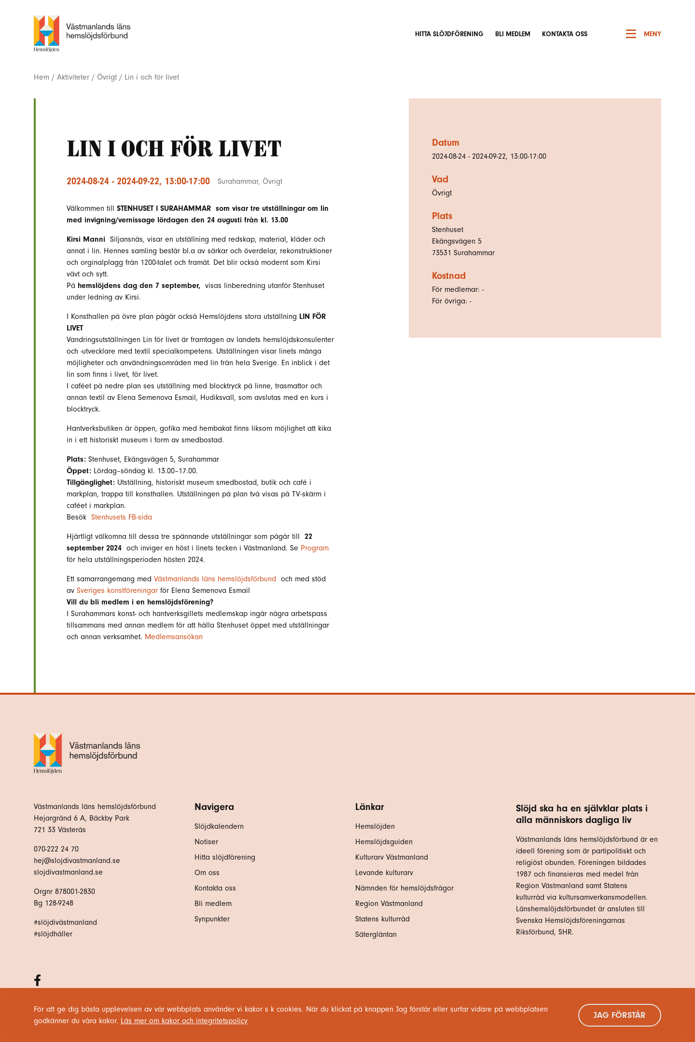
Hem (41, 77)
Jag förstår (620, 1015)
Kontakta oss (564, 34)
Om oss (207, 872)
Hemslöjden (375, 826)
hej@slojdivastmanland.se (77, 860)
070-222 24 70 (56, 849)
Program (313, 548)
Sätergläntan (377, 934)
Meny (643, 34)
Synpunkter (212, 919)
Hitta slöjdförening (449, 34)
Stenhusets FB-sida (122, 517)
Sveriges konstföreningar (117, 590)
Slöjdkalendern (219, 826)
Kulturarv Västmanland (391, 857)
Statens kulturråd (382, 919)
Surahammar (238, 181)
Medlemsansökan (174, 636)
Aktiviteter (73, 77)
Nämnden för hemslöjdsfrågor (404, 888)
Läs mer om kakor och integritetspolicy (184, 1020)
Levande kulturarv (384, 872)
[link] (217, 579)
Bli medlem (512, 34)
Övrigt (107, 77)
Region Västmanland (389, 903)
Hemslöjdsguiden (384, 841)
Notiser (206, 841)
